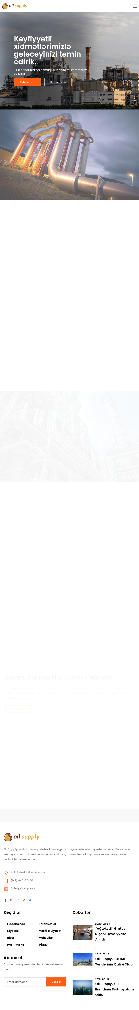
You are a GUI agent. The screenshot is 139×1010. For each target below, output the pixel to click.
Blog (10, 938)
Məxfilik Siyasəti (50, 931)
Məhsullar (46, 938)
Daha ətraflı (27, 82)
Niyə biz (13, 931)
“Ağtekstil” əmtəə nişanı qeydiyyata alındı (111, 934)
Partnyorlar (15, 944)
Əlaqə (43, 944)
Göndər (56, 982)
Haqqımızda (58, 82)
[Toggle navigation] (135, 6)
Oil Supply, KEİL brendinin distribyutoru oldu (114, 989)
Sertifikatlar (47, 924)
